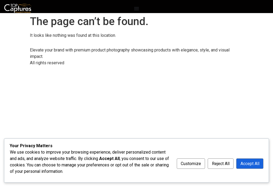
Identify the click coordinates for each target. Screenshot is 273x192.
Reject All (221, 163)
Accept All (249, 163)
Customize (191, 163)
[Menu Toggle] (136, 8)
